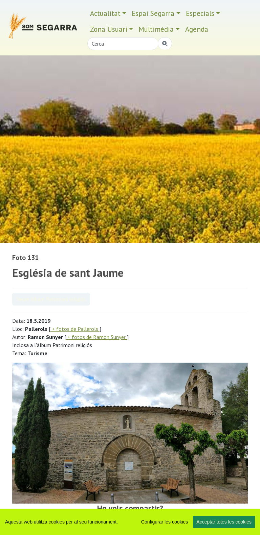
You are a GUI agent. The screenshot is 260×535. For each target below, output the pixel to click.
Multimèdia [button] (156, 29)
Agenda (196, 29)
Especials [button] (200, 13)
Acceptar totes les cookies (224, 522)
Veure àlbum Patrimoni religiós (51, 299)
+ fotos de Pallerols (75, 328)
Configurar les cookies (164, 522)
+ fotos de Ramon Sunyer (96, 337)
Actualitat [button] (105, 13)
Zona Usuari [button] (108, 29)
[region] (130, 522)
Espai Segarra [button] (153, 13)
